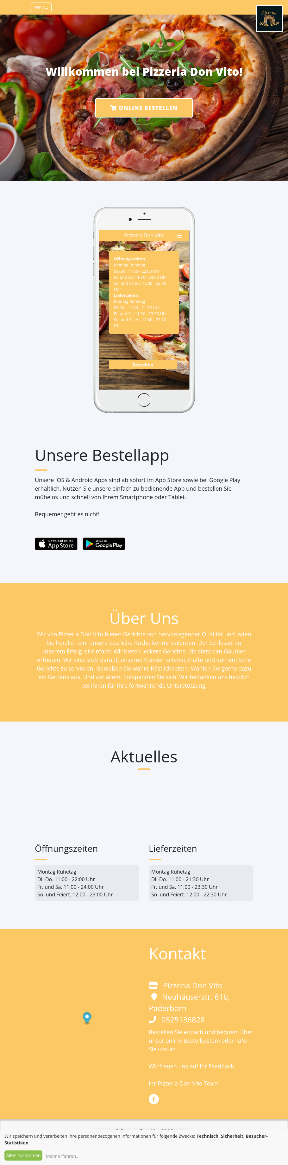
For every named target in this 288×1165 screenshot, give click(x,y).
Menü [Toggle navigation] (41, 7)
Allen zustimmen (23, 1155)
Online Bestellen (144, 107)
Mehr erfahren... (62, 1156)
